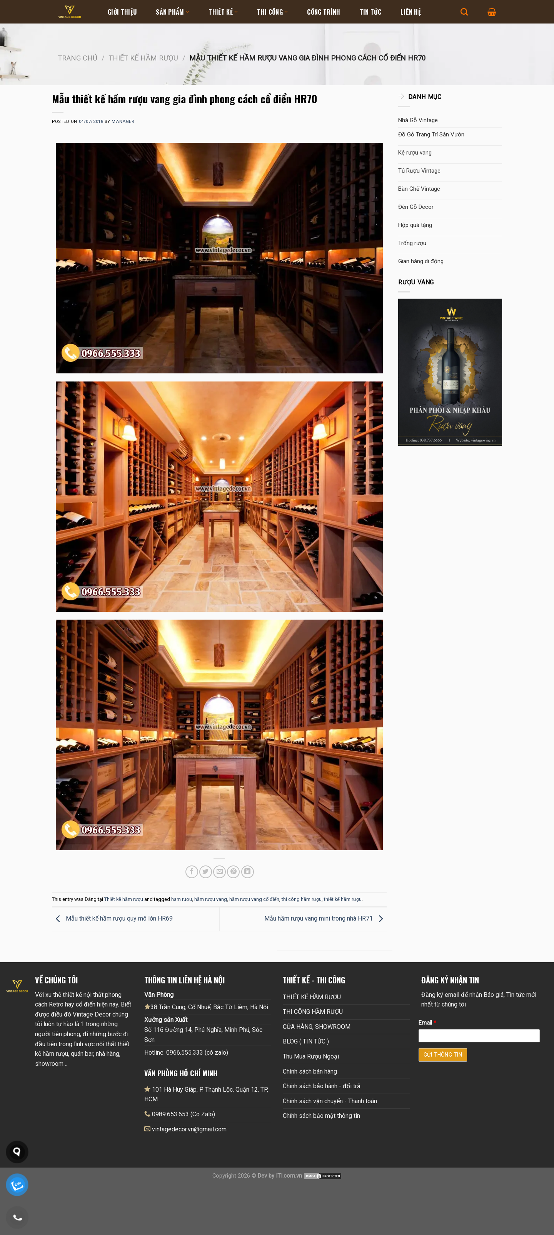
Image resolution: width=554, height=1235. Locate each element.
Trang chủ (77, 58)
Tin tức (370, 12)
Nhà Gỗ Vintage (418, 120)
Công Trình (323, 12)
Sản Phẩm (172, 12)
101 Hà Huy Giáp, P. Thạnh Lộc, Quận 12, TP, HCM (206, 1094)
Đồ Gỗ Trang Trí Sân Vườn (431, 134)
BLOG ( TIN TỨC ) (306, 1041)
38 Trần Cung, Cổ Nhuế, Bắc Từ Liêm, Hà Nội (206, 1007)
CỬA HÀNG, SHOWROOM (316, 1026)
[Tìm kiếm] (464, 11)
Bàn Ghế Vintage (419, 188)
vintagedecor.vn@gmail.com (189, 1129)
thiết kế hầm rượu (343, 899)
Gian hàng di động (421, 261)
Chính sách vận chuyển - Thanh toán (330, 1101)
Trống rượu (412, 243)
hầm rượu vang (210, 899)
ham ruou (181, 899)
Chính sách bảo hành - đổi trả (321, 1086)
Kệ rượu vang (415, 152)
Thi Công (272, 12)
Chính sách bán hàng (310, 1071)
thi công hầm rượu (302, 899)
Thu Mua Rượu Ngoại (311, 1056)
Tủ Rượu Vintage (419, 170)
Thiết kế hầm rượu (143, 58)
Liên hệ (410, 12)
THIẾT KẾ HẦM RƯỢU (312, 997)
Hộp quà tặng (415, 225)
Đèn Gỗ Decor (416, 206)
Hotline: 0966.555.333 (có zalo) (186, 1052)
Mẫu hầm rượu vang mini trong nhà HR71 (325, 918)
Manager (123, 121)
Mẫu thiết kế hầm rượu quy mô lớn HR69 (112, 918)
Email (427, 1023)
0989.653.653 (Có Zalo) (183, 1114)
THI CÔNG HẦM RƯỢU (313, 1011)
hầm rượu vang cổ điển (254, 899)
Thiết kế (223, 12)
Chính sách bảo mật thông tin (321, 1115)
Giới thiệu (122, 12)
